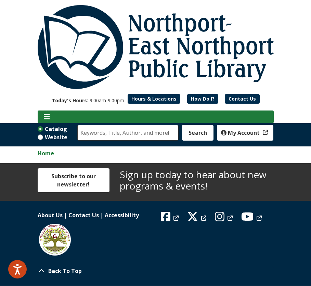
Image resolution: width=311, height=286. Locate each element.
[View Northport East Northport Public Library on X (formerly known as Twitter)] (197, 218)
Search (198, 132)
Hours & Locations (154, 98)
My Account (241, 132)
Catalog (56, 129)
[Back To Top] (156, 270)
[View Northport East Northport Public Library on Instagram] (224, 218)
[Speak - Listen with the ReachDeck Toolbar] (17, 269)
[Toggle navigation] (47, 117)
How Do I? (203, 98)
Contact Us (242, 98)
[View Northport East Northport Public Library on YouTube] (252, 218)
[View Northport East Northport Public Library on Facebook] (170, 218)
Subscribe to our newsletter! (73, 180)
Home (46, 153)
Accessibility (122, 215)
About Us (50, 215)
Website (56, 137)
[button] (88, 100)
